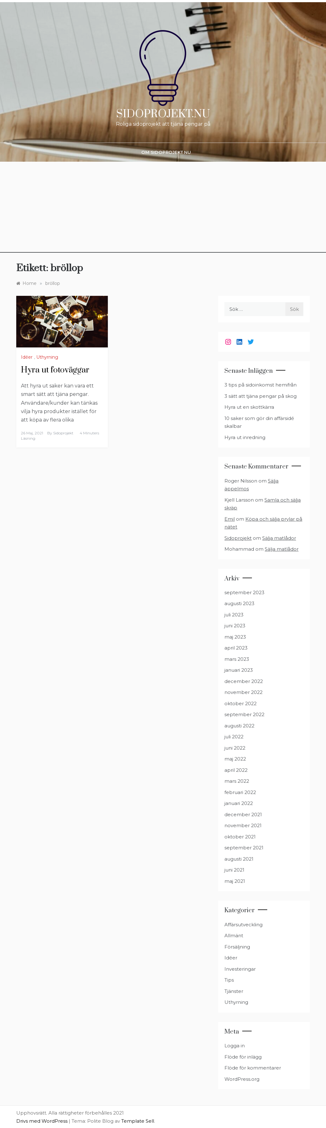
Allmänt (233, 935)
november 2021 (243, 825)
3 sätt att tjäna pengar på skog (260, 396)
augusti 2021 (238, 859)
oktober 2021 (240, 837)
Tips (229, 980)
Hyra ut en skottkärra (249, 407)
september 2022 (244, 714)
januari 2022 (238, 803)
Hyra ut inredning (244, 437)
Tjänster (233, 991)
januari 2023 (238, 670)
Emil (229, 519)
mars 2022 (236, 781)
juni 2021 (234, 870)
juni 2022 (234, 748)
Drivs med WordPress (42, 1121)
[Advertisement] (163, 209)
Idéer (27, 357)
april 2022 (236, 770)
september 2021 (243, 848)
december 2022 (243, 681)
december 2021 (243, 814)
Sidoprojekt (63, 433)
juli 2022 (233, 737)
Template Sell (137, 1121)
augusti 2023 (239, 603)
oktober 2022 (240, 703)
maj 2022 (235, 759)
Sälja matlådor (279, 538)
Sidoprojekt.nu (163, 114)
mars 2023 (236, 659)
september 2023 (244, 592)
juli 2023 (233, 615)
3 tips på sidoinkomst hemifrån (260, 385)
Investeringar (240, 969)
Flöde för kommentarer (252, 1068)
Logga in (234, 1046)
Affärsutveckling (243, 925)
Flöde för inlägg (243, 1057)
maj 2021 (234, 881)
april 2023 (236, 648)
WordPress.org (241, 1079)
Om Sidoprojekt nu (166, 152)
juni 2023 (234, 626)
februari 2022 (240, 792)
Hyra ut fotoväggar (55, 370)
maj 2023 (235, 637)
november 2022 (243, 692)
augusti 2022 (239, 726)
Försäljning (237, 947)
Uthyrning (47, 357)
